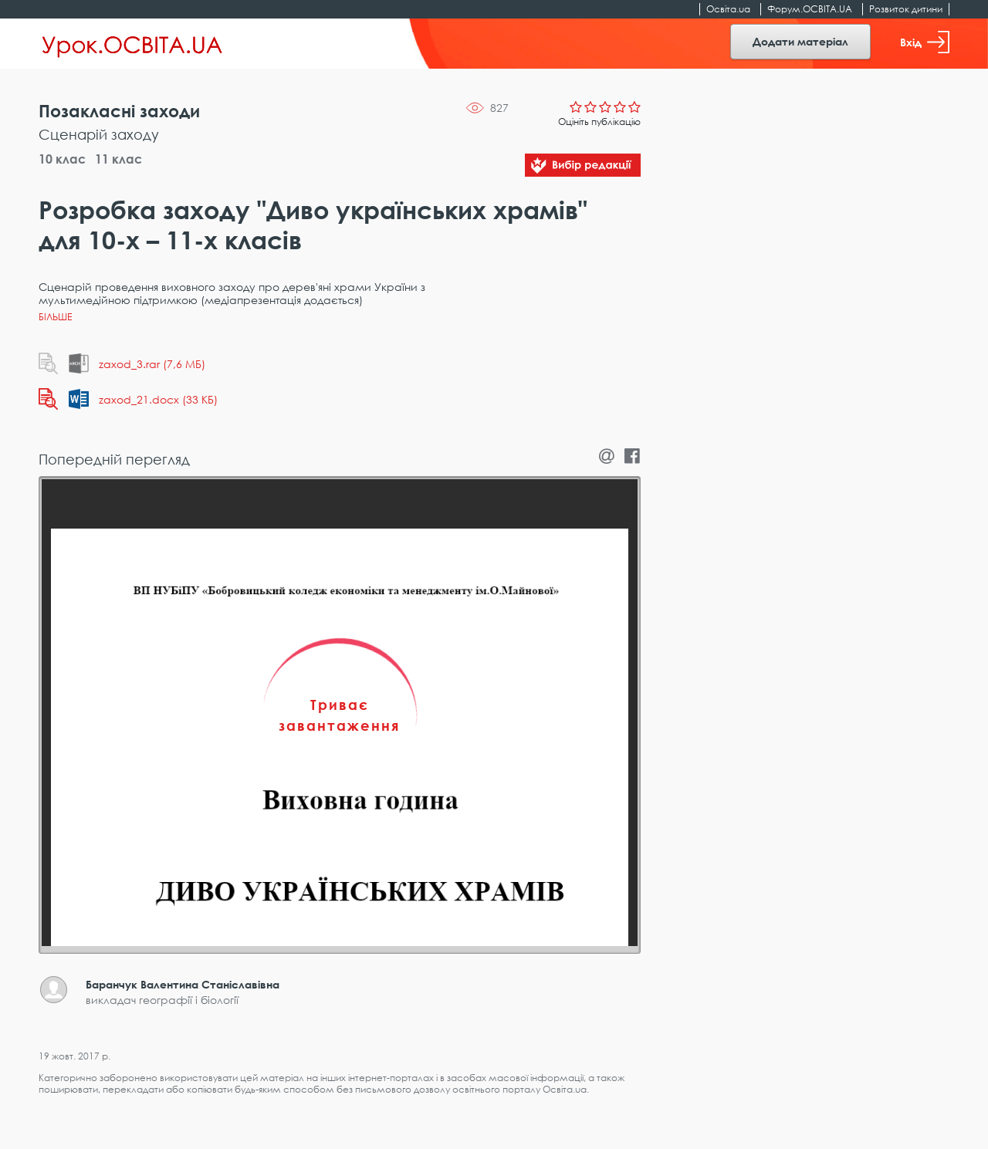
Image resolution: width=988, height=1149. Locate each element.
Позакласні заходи (119, 110)
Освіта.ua (728, 9)
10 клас (62, 159)
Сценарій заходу (99, 134)
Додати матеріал (800, 41)
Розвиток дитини (905, 9)
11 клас (118, 159)
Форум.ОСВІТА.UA (809, 9)
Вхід (924, 42)
